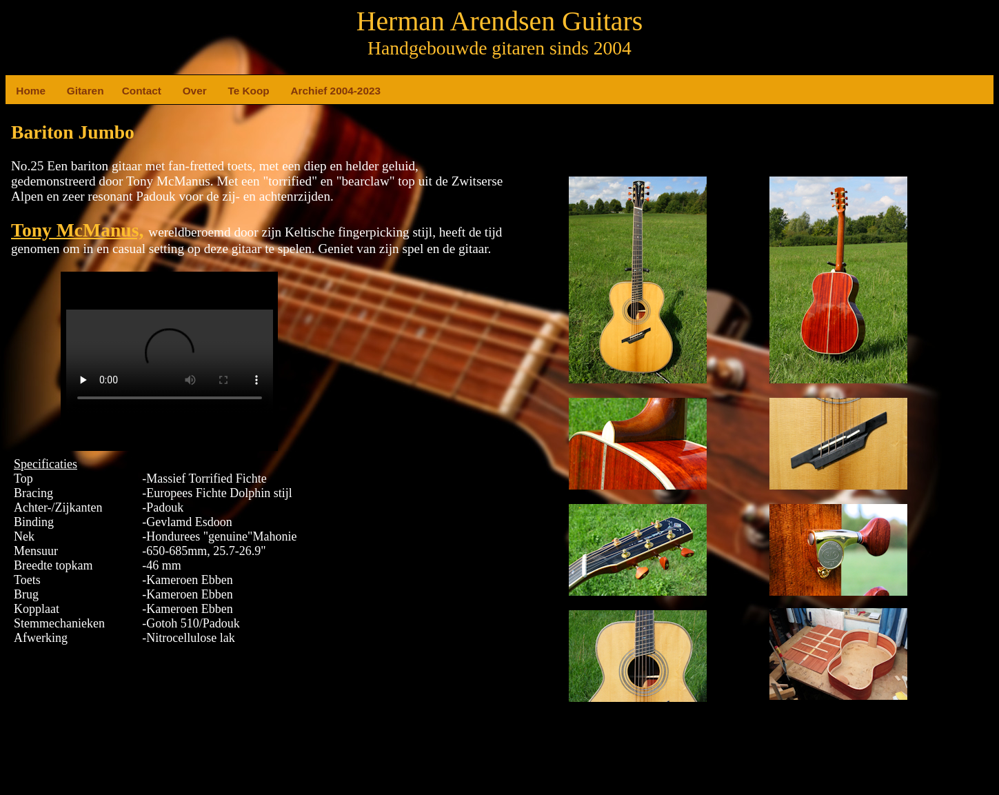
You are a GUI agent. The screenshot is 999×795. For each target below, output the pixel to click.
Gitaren (72, 91)
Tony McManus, (77, 230)
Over (188, 91)
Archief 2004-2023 (296, 91)
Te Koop (233, 91)
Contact (127, 91)
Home (21, 91)
